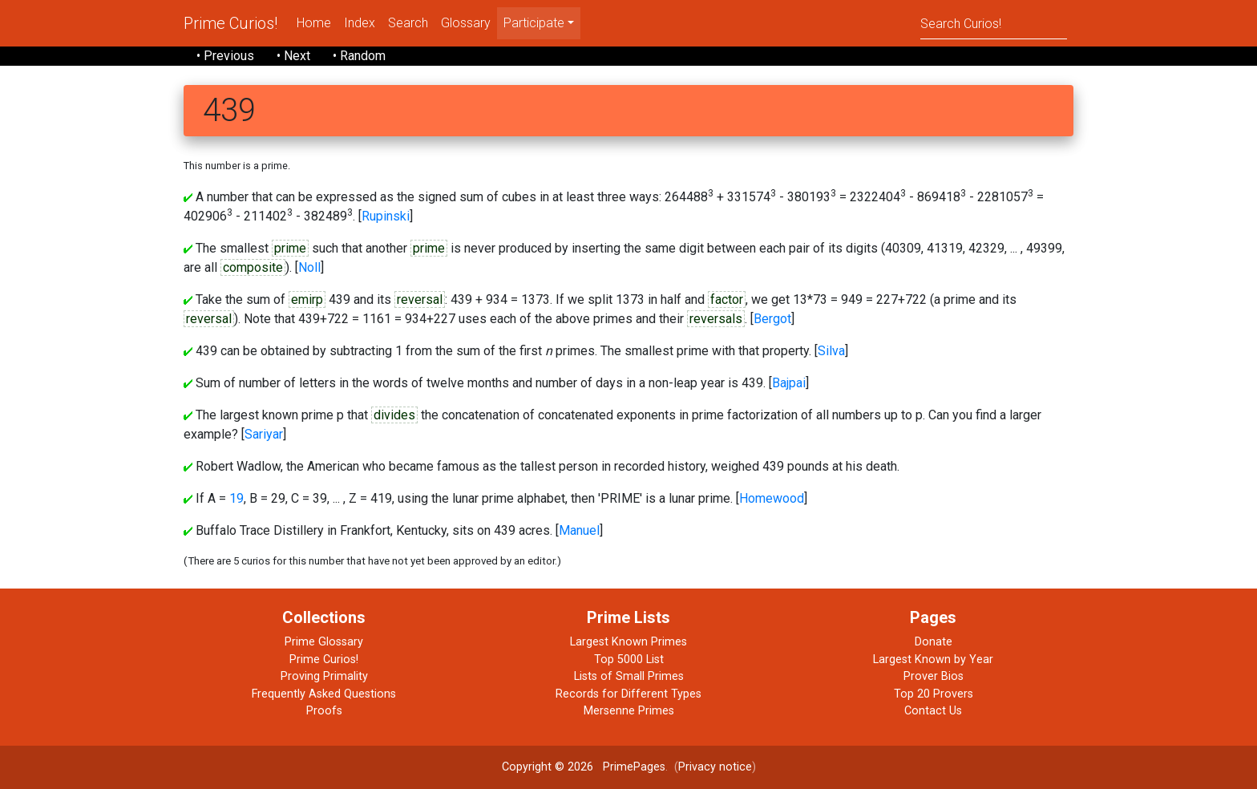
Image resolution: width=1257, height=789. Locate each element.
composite (253, 267)
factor (726, 299)
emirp (307, 299)
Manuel (579, 530)
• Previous (225, 55)
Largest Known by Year (933, 659)
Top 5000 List (629, 659)
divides (394, 415)
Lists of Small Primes (629, 676)
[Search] (993, 22)
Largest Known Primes (628, 642)
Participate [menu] (533, 22)
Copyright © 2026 (547, 767)
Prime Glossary (324, 642)
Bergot (772, 318)
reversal (420, 299)
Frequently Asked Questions (324, 694)
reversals (715, 318)
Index (359, 22)
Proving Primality (324, 676)
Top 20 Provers (933, 694)
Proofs (324, 711)
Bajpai (789, 382)
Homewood (771, 498)
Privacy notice (715, 767)
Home (314, 22)
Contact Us (933, 711)
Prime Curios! (230, 23)
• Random (359, 55)
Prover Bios (933, 676)
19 (236, 498)
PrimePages (634, 767)
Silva (831, 350)
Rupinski (386, 216)
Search (408, 22)
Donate (933, 642)
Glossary (466, 22)
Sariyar (264, 434)
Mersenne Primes (629, 711)
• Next (293, 55)
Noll (309, 267)
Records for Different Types (628, 694)
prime (290, 248)
